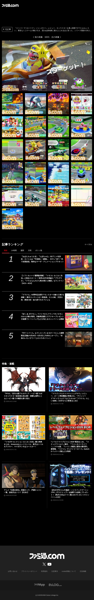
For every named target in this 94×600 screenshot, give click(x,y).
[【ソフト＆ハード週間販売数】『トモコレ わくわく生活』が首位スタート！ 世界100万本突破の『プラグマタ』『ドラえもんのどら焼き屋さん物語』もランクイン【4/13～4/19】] (78, 282)
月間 (29, 250)
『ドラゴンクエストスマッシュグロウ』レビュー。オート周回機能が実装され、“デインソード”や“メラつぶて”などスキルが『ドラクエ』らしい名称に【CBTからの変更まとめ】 (70, 397)
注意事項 (54, 571)
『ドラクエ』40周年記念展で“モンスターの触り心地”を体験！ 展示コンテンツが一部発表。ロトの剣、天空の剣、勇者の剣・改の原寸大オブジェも (42, 297)
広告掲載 (81, 571)
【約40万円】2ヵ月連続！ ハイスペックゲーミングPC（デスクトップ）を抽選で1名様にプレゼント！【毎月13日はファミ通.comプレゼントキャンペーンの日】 (70, 493)
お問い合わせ (14, 571)
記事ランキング (12, 244)
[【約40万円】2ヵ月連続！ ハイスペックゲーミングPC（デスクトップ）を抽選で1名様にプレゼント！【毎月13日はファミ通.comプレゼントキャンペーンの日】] (70, 476)
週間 (22, 250)
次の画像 (55, 37)
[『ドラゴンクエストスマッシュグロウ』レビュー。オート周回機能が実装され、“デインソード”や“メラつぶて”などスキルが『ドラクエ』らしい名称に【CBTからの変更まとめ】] (70, 379)
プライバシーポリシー (30, 571)
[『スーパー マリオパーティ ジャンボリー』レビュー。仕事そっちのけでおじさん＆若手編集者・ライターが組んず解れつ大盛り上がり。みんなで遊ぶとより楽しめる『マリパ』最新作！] (12, 103)
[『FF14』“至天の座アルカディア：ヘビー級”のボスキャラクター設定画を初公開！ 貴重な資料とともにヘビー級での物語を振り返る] (23, 379)
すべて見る (88, 244)
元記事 (7, 29)
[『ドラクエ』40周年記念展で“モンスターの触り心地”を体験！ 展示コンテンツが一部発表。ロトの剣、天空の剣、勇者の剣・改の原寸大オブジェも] (78, 301)
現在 (5, 250)
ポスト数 (38, 250)
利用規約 (44, 571)
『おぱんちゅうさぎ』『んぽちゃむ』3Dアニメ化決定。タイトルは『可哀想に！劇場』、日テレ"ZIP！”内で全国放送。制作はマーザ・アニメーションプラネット (42, 259)
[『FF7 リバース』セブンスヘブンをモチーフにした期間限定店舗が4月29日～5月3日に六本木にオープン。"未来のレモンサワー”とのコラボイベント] (78, 339)
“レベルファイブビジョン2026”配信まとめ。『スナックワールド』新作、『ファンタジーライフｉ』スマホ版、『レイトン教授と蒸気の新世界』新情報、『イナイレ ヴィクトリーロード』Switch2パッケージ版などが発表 (70, 446)
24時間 (14, 250)
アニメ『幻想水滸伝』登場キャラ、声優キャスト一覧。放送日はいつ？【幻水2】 (23, 491)
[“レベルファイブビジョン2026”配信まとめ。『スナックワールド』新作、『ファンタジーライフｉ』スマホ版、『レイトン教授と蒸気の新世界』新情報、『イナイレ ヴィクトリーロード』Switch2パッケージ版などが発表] (70, 427)
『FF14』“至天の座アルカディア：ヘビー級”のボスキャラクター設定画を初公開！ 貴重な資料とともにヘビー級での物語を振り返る (23, 396)
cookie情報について (67, 571)
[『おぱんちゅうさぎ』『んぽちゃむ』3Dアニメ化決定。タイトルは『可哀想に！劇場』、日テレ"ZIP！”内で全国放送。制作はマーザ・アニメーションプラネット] (78, 262)
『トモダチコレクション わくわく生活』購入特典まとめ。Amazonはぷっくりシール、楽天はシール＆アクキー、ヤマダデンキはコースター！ (23, 444)
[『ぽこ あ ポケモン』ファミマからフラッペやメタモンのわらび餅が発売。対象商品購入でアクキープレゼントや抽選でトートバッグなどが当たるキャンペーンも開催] (78, 320)
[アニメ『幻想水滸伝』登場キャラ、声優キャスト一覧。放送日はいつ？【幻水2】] (23, 476)
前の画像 (39, 37)
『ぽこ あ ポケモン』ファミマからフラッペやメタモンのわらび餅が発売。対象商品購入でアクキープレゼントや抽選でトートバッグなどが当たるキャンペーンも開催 (42, 316)
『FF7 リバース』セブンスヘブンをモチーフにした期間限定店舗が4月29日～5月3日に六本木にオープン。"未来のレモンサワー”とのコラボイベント (42, 335)
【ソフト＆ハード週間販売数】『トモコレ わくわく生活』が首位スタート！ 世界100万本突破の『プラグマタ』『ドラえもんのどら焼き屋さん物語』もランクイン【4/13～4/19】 (42, 279)
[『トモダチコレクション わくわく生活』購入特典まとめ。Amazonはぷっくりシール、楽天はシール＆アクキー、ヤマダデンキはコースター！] (23, 427)
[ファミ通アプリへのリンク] (39, 584)
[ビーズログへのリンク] (55, 584)
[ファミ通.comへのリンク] (10, 5)
